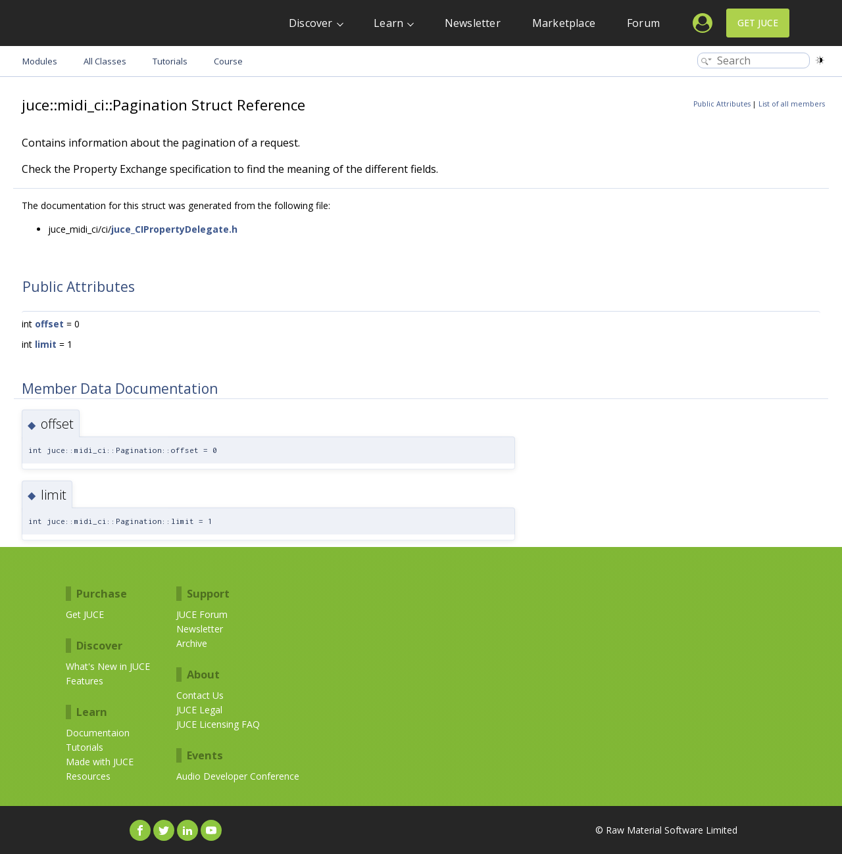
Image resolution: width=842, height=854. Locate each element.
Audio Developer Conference (237, 776)
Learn (388, 23)
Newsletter (473, 23)
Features (84, 681)
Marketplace (563, 23)
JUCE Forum (202, 614)
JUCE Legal (199, 709)
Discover (311, 23)
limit (46, 344)
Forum (643, 23)
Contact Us (200, 695)
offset (49, 324)
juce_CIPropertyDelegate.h (174, 229)
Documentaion (98, 732)
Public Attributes (722, 103)
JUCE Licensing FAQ (218, 724)
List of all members (791, 103)
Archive (191, 643)
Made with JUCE (100, 761)
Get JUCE (757, 22)
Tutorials (84, 747)
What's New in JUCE (108, 666)
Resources (88, 776)
